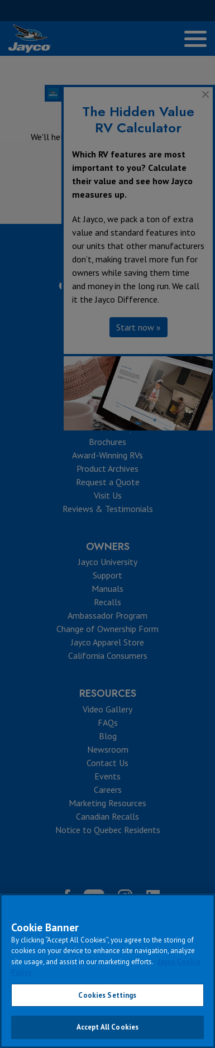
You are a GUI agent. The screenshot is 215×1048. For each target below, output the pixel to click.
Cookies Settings (107, 995)
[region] (107, 971)
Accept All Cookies (107, 1027)
